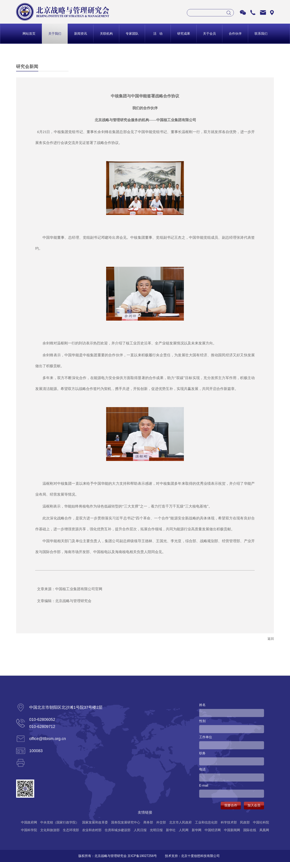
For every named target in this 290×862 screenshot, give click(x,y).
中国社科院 (261, 822)
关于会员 (209, 33)
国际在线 (249, 830)
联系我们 (261, 33)
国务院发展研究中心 (125, 822)
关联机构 (106, 33)
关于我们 (54, 33)
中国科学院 (29, 830)
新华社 (171, 830)
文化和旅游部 (50, 830)
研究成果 (183, 33)
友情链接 (145, 812)
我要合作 (230, 805)
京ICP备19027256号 (142, 856)
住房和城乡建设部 (117, 830)
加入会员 (254, 805)
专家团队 (132, 33)
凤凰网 (264, 830)
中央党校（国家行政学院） (59, 822)
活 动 (157, 33)
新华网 (196, 830)
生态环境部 (71, 830)
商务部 (148, 822)
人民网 (183, 830)
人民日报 (140, 830)
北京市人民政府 (180, 822)
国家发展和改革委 (95, 822)
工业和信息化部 (206, 822)
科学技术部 (229, 822)
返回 (270, 638)
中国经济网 (213, 830)
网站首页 (29, 33)
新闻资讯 (80, 33)
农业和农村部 (92, 830)
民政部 (245, 822)
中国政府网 (29, 822)
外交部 (161, 822)
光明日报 (156, 830)
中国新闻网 (232, 830)
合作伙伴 (235, 33)
